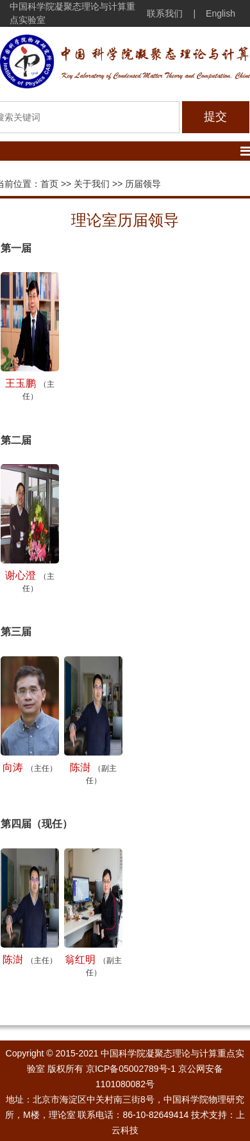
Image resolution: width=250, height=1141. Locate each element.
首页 (49, 184)
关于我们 (92, 184)
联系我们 (165, 13)
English (220, 13)
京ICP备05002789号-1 (131, 1069)
